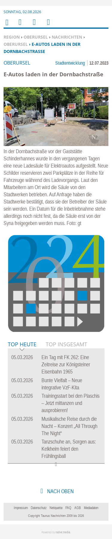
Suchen (33, 26)
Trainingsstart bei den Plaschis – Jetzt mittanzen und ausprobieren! (70, 403)
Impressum (21, 508)
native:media (63, 532)
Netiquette (56, 508)
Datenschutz (39, 508)
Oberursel (36, 37)
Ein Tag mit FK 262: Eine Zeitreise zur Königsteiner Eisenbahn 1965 (66, 364)
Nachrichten (67, 37)
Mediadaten (91, 508)
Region (12, 37)
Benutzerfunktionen (48, 26)
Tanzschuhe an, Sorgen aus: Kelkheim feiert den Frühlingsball (69, 448)
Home (6, 26)
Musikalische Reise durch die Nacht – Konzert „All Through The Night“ (69, 426)
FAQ (68, 508)
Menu (19, 26)
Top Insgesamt (66, 344)
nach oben (60, 491)
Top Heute (22, 344)
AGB (77, 508)
